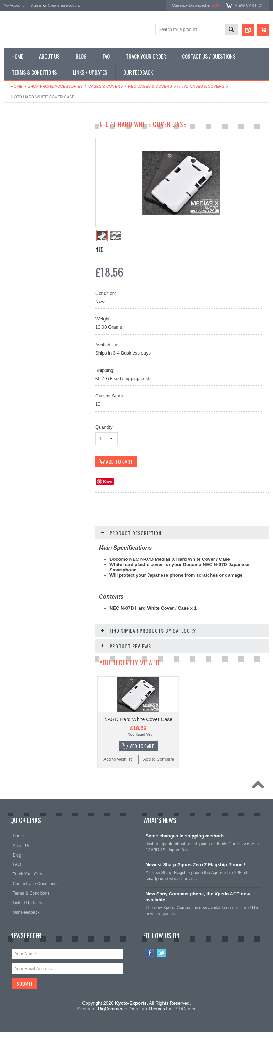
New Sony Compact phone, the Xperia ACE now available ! (197, 904)
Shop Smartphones (25, 137)
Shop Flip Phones (24, 149)
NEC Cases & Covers (150, 86)
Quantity (103, 427)
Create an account (64, 5)
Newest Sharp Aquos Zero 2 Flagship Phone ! (195, 872)
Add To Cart (50, 443)
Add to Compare (67, 457)
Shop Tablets (19, 185)
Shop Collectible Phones (30, 221)
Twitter (161, 960)
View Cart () (248, 5)
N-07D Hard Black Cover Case (46, 417)
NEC (99, 249)
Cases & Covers (105, 86)
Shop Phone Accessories (55, 86)
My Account (14, 5)
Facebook (149, 960)
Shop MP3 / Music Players (32, 197)
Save (107, 481)
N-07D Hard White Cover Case (138, 727)
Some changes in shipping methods (184, 843)
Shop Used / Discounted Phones (38, 209)
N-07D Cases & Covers (200, 86)
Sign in (36, 5)
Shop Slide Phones (25, 161)
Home (16, 86)
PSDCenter (184, 1016)
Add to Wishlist (25, 457)
